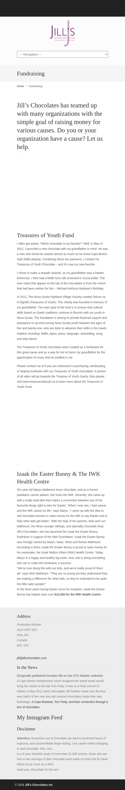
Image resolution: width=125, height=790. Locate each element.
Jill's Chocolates (62, 33)
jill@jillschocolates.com (32, 658)
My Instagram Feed (39, 717)
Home (20, 86)
